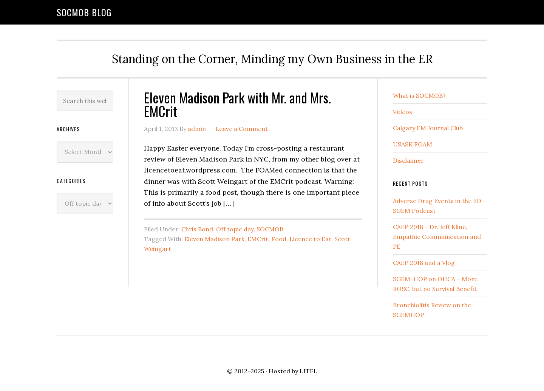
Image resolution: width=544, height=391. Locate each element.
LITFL (308, 371)
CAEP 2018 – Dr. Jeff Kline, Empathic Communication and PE (437, 236)
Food (278, 239)
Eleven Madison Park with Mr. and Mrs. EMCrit (237, 104)
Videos (402, 111)
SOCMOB (270, 229)
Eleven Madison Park (214, 239)
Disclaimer (408, 160)
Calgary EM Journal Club (428, 128)
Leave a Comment (241, 128)
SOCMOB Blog (84, 12)
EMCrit (257, 239)
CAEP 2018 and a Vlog (424, 262)
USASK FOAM (412, 144)
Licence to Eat (310, 239)
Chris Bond (197, 229)
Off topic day (234, 229)
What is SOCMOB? (419, 95)
